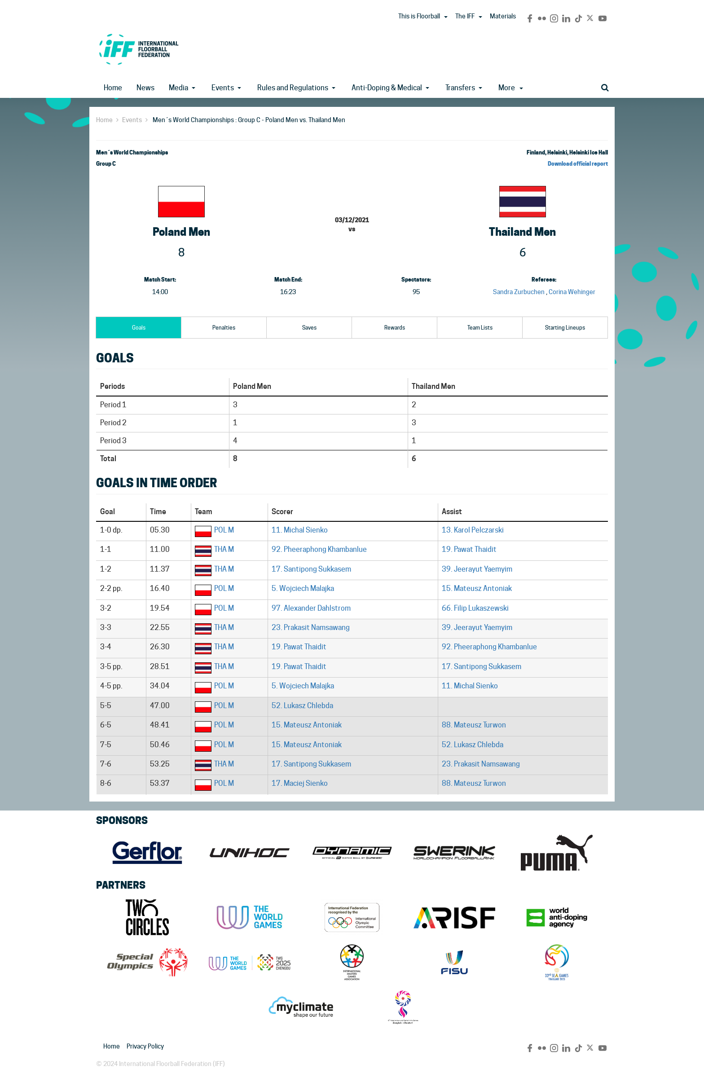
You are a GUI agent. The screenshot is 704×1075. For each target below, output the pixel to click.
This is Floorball (419, 16)
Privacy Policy (145, 1046)
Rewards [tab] (394, 327)
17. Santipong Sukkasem (311, 569)
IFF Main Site (138, 49)
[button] (446, 17)
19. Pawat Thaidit (469, 549)
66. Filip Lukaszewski (475, 608)
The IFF (465, 16)
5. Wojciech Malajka (303, 588)
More (510, 88)
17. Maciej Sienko (300, 783)
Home (113, 88)
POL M (224, 530)
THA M (224, 549)
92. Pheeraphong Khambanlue (319, 549)
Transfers (460, 88)
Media (178, 88)
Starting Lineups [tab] (565, 327)
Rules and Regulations (292, 88)
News (145, 88)
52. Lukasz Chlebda (302, 705)
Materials (503, 16)
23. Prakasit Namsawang (311, 627)
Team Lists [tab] (480, 327)
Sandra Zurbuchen (519, 291)
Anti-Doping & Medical (387, 88)
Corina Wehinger (572, 291)
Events (222, 88)
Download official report (578, 163)
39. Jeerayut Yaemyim (477, 569)
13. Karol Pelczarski (473, 530)
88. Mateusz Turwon (474, 725)
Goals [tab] (138, 327)
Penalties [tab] (223, 327)
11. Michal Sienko (300, 530)
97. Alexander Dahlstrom (311, 608)
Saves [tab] (309, 327)
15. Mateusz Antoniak (477, 588)
